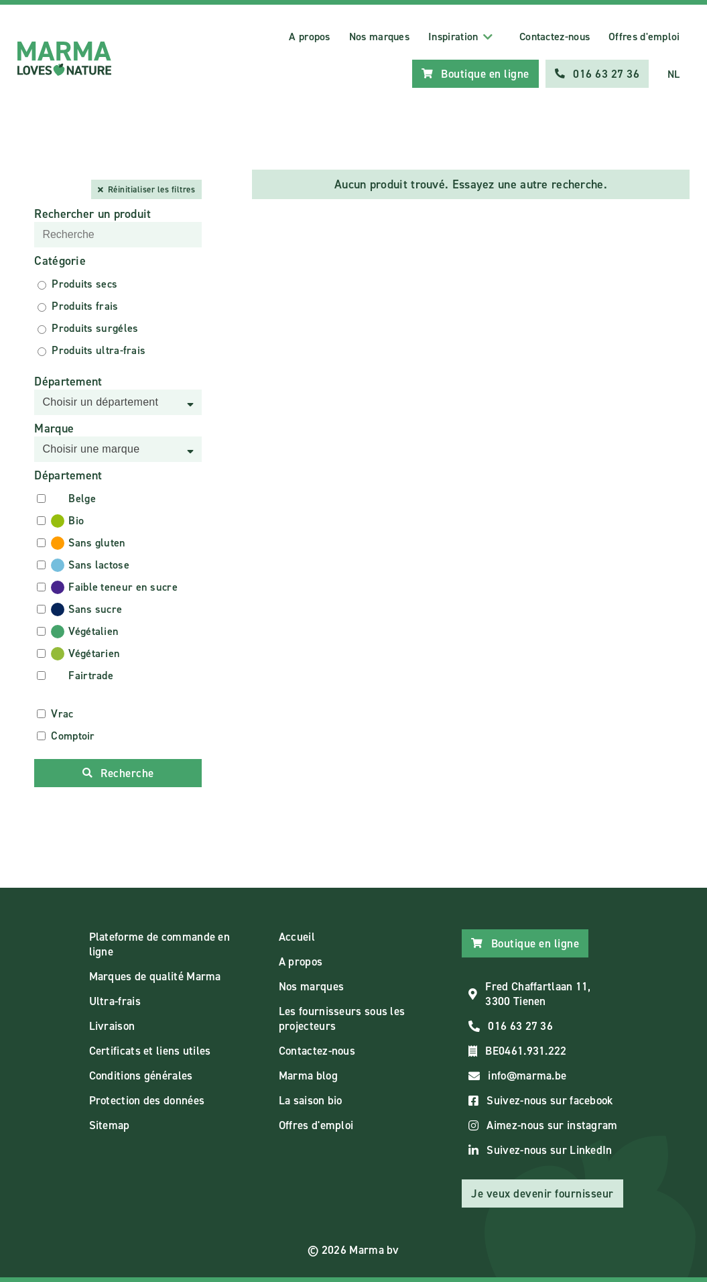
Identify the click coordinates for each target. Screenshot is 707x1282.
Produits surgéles (95, 328)
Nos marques (379, 37)
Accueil (297, 936)
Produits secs (84, 284)
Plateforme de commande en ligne (160, 944)
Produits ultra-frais (98, 350)
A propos (309, 37)
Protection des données (147, 1100)
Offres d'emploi (644, 37)
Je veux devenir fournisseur (542, 1193)
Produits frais (85, 306)
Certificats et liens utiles (150, 1050)
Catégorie (60, 261)
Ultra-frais (115, 1001)
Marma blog (308, 1075)
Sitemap (109, 1125)
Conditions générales (141, 1075)
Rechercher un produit (92, 214)
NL (673, 74)
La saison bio (310, 1100)
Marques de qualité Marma (155, 976)
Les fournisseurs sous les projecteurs (342, 1018)
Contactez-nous (554, 37)
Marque (54, 428)
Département (68, 381)
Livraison (112, 1025)
